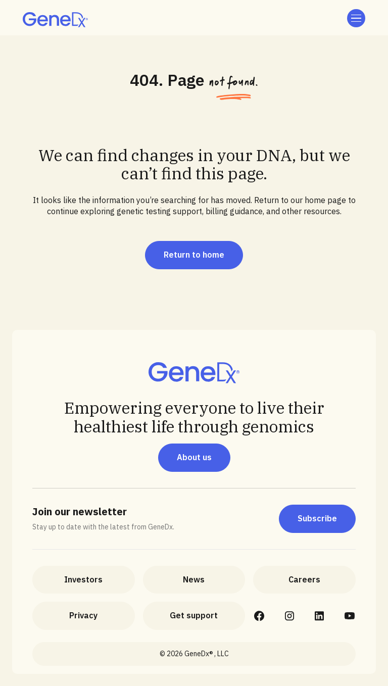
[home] (55, 19)
